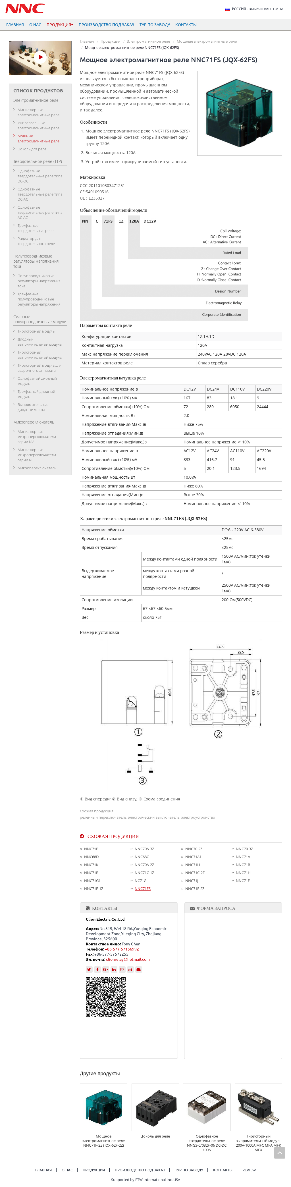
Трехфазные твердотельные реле (35, 228)
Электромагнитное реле (148, 41)
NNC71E (243, 880)
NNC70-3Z (244, 848)
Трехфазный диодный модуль (36, 394)
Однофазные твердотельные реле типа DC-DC (40, 176)
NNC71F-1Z (93, 888)
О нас (35, 24)
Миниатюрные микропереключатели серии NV (37, 436)
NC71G (140, 880)
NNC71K (91, 864)
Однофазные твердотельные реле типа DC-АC (40, 194)
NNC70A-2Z (144, 864)
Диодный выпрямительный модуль (40, 342)
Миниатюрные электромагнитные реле (38, 112)
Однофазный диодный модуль (37, 381)
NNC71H (192, 864)
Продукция (110, 41)
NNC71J (191, 880)
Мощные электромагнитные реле (207, 41)
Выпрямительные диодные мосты (33, 407)
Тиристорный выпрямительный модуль (40, 355)
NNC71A (243, 856)
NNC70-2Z (193, 848)
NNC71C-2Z (195, 872)
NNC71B (91, 848)
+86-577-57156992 (122, 949)
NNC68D (91, 856)
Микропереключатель (33, 422)
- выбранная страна (257, 9)
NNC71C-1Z (144, 872)
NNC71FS (143, 888)
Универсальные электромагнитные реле (38, 125)
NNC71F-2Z (194, 888)
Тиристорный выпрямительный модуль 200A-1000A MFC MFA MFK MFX (259, 1143)
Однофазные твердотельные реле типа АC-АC (40, 212)
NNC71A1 (193, 856)
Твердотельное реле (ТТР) (37, 161)
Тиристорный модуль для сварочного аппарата (39, 368)
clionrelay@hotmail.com (128, 959)
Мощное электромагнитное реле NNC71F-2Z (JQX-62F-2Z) (103, 1141)
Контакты (186, 24)
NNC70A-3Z (144, 848)
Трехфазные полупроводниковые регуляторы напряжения (39, 299)
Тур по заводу (155, 24)
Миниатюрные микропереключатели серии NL (37, 454)
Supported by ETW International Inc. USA (145, 1179)
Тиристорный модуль (36, 331)
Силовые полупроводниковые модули (39, 319)
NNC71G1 (92, 880)
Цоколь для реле (155, 1136)
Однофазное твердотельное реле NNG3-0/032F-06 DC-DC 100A (206, 1143)
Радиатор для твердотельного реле (36, 241)
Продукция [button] (60, 24)
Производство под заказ (106, 24)
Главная (15, 24)
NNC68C (142, 856)
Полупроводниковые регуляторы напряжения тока (36, 261)
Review (249, 1170)
